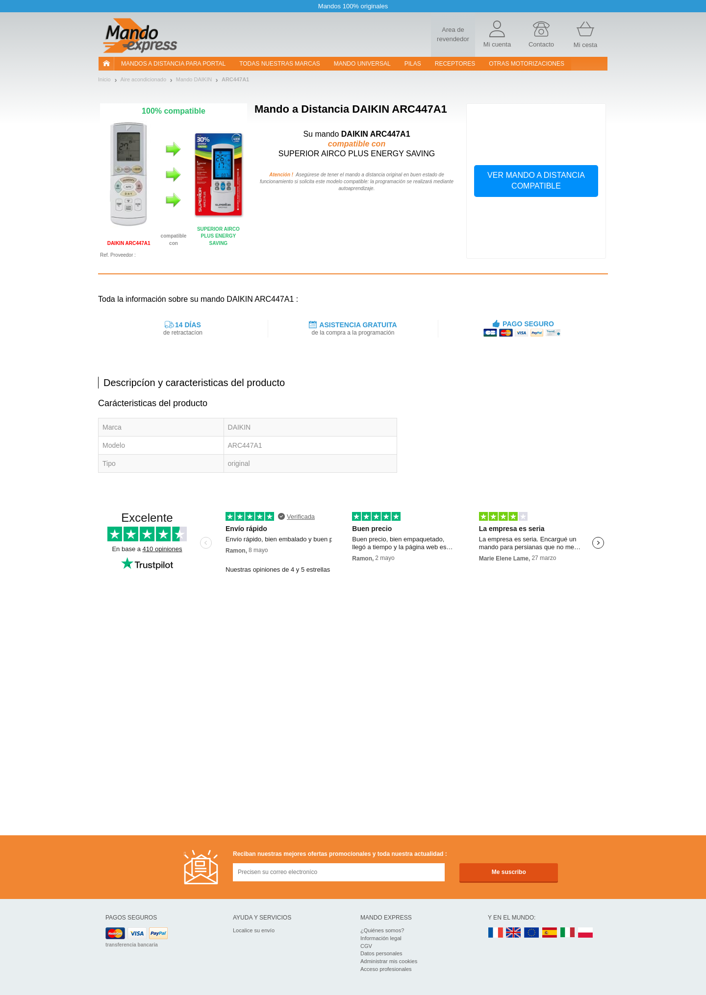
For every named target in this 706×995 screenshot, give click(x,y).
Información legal (381, 938)
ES (549, 933)
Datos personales (381, 953)
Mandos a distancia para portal (173, 63)
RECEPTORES (455, 63)
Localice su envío (254, 930)
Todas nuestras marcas (279, 63)
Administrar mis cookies (388, 961)
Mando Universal (362, 63)
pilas (412, 63)
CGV (366, 946)
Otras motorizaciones (526, 63)
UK (514, 933)
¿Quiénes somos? (382, 930)
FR (496, 933)
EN (532, 933)
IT (568, 933)
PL (586, 933)
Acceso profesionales (386, 969)
